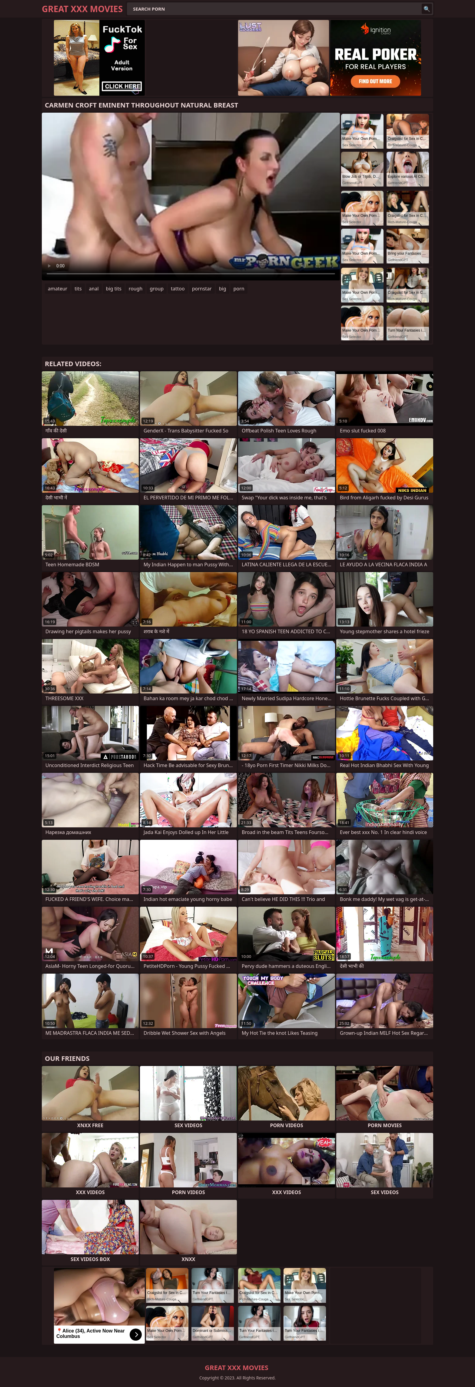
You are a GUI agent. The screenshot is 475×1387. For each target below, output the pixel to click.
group (157, 288)
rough (136, 288)
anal (94, 288)
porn (239, 288)
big (222, 288)
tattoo (178, 288)
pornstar (202, 288)
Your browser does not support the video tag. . (191, 196)
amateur (57, 288)
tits (78, 288)
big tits (113, 288)
